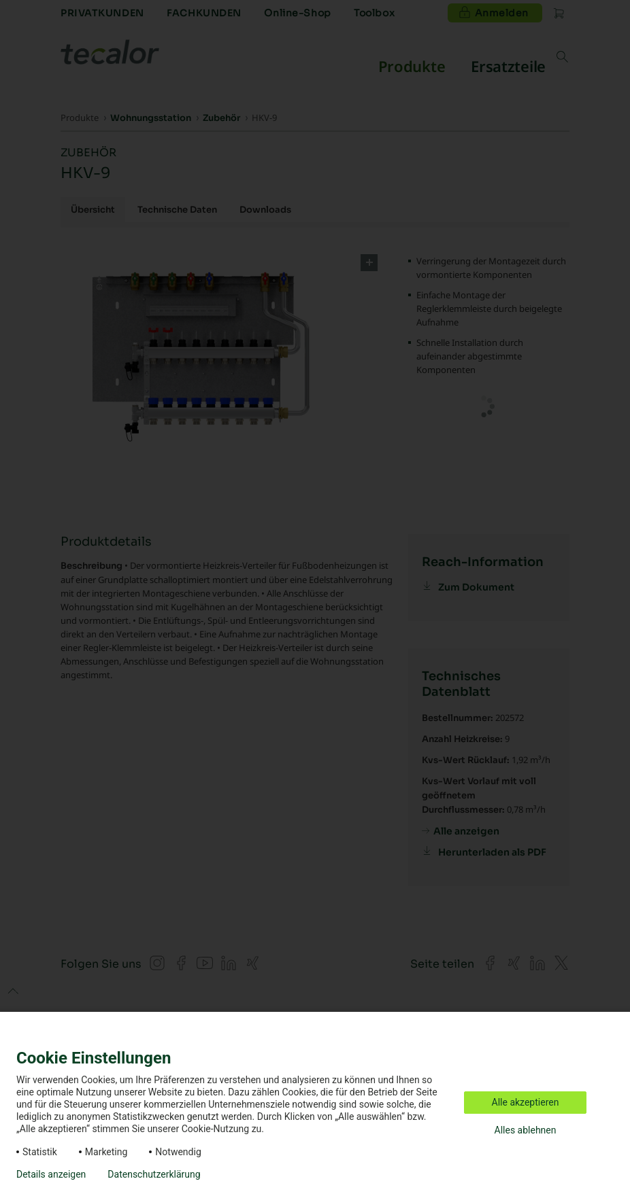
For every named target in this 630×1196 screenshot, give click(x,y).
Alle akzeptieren (525, 1102)
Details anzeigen (51, 1174)
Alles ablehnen (526, 1130)
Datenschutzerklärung (153, 1174)
